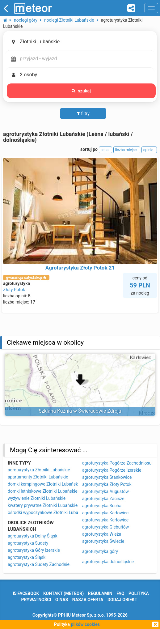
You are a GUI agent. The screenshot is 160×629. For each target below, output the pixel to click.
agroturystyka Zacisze (103, 498)
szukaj (81, 90)
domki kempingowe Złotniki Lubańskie (44, 484)
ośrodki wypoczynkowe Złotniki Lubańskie (48, 512)
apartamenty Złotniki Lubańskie (38, 476)
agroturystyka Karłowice (105, 519)
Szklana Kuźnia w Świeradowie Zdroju (80, 411)
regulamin (100, 593)
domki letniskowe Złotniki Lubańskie (43, 491)
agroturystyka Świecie (103, 541)
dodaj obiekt (122, 599)
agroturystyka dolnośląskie (108, 561)
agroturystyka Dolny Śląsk (32, 535)
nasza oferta (87, 599)
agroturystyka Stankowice (107, 477)
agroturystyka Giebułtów (105, 527)
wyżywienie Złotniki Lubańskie (36, 498)
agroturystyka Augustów (105, 491)
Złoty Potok (14, 289)
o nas (61, 599)
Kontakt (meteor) (63, 593)
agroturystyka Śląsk (26, 557)
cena (106, 150)
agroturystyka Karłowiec (105, 512)
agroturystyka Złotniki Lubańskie (39, 469)
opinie (149, 150)
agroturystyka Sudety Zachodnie (38, 564)
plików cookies (85, 624)
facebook (26, 593)
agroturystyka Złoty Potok (107, 484)
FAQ (120, 593)
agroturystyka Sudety (28, 543)
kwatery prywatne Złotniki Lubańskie (43, 505)
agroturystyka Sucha (101, 505)
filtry (83, 113)
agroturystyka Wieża (101, 534)
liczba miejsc (126, 150)
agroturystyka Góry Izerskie (34, 550)
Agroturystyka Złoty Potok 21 (80, 268)
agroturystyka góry (100, 551)
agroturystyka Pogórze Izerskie (111, 470)
